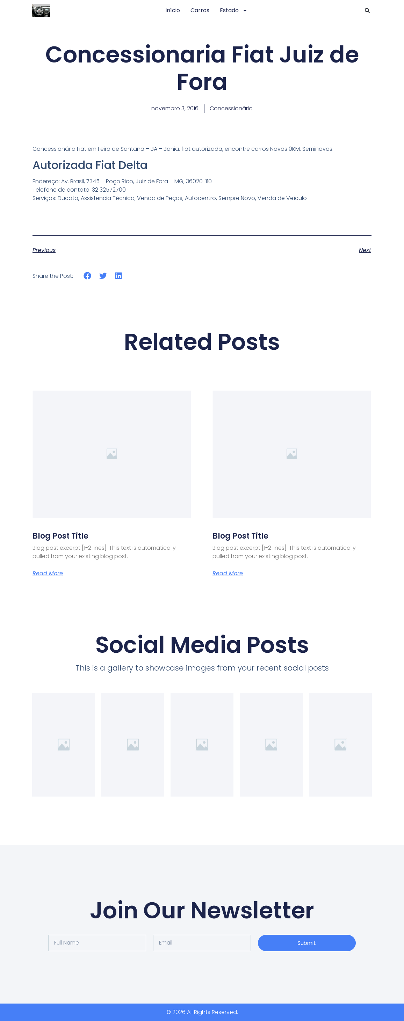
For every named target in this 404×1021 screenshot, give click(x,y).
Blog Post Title (60, 536)
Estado (234, 10)
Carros (199, 10)
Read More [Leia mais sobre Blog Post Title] (48, 573)
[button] (367, 10)
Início (172, 10)
